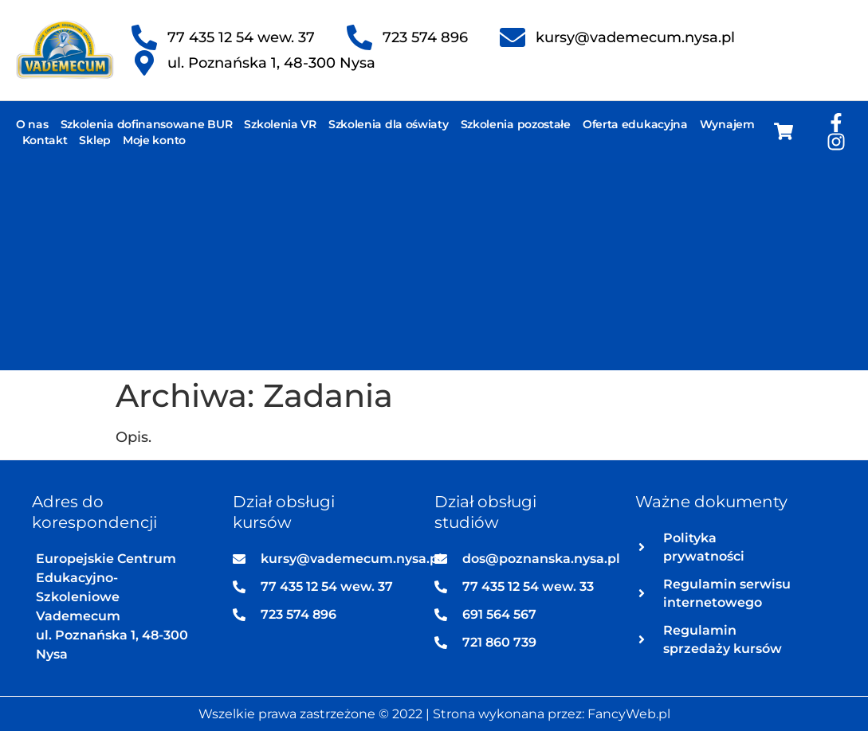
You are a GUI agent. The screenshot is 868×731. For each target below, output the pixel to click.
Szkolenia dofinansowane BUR (147, 124)
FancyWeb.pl (628, 713)
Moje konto (154, 140)
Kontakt (45, 140)
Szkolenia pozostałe (516, 124)
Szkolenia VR (280, 124)
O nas (32, 124)
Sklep (95, 140)
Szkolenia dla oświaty (388, 124)
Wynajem (727, 124)
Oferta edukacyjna (635, 124)
